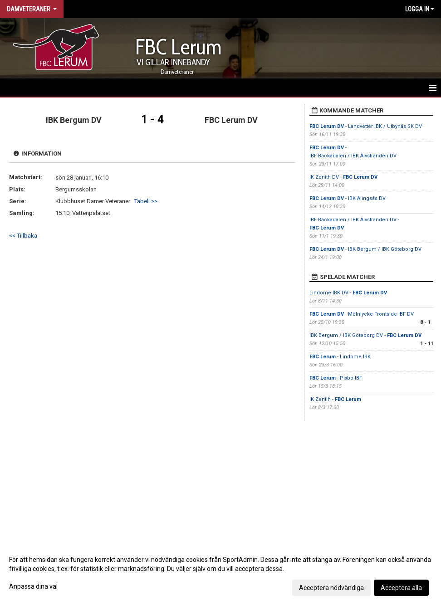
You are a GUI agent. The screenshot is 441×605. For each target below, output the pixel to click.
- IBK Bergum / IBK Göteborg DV (365, 249)
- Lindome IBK (340, 357)
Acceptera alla (401, 587)
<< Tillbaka (23, 235)
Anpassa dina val (33, 586)
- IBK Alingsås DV (347, 198)
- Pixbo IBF (335, 378)
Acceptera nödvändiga (331, 587)
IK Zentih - (335, 399)
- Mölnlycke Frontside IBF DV (361, 314)
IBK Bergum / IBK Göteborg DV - (365, 335)
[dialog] (220, 573)
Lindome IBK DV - (348, 293)
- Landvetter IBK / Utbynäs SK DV (365, 126)
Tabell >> (145, 201)
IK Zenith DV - (343, 177)
